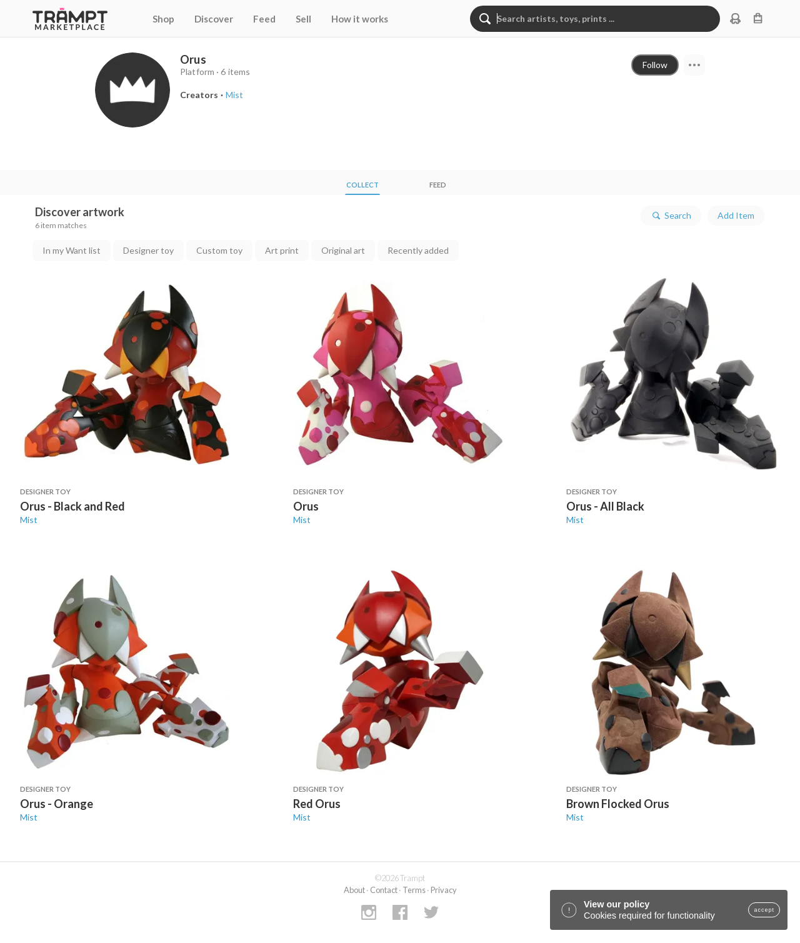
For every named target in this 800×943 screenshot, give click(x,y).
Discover (213, 18)
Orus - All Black (605, 506)
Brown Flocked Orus (617, 804)
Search (671, 215)
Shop (163, 18)
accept (764, 910)
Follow (655, 64)
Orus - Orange (56, 804)
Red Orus (317, 804)
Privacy (444, 890)
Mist (29, 519)
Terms (414, 890)
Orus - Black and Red (72, 506)
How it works (359, 18)
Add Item (736, 215)
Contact (384, 890)
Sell (303, 18)
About (354, 890)
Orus (306, 506)
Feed (264, 18)
